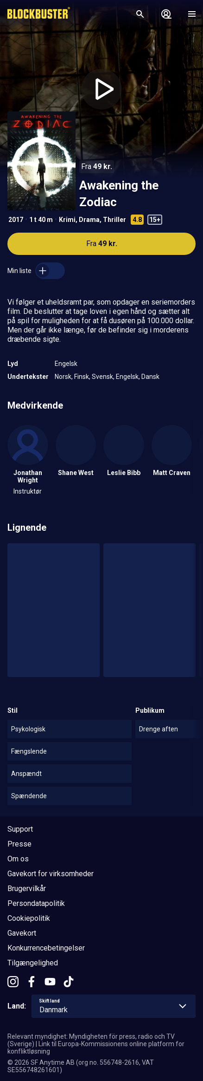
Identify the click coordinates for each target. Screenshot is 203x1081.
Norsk (63, 376)
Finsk (81, 376)
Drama (89, 219)
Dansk (150, 376)
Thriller (114, 219)
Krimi (67, 219)
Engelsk (66, 363)
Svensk (102, 376)
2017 (15, 219)
